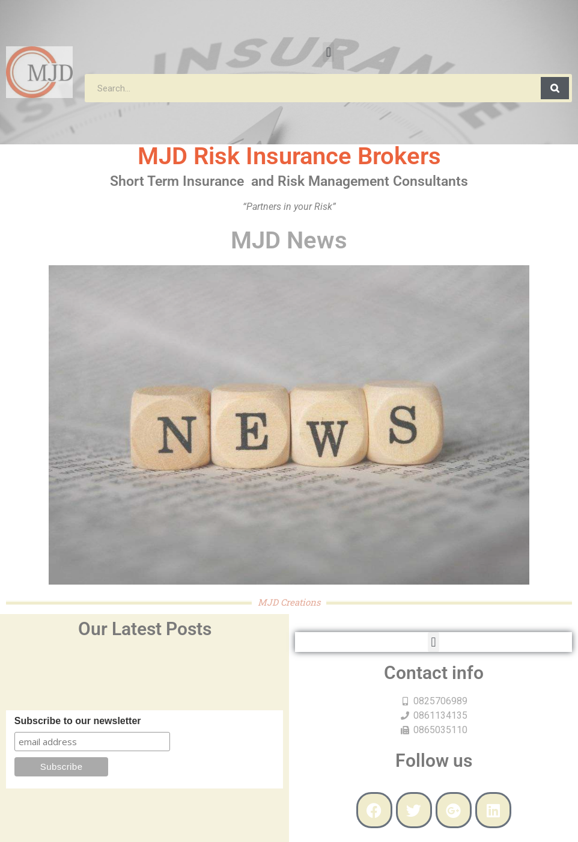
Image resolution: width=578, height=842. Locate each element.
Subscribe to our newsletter (77, 721)
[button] (328, 52)
